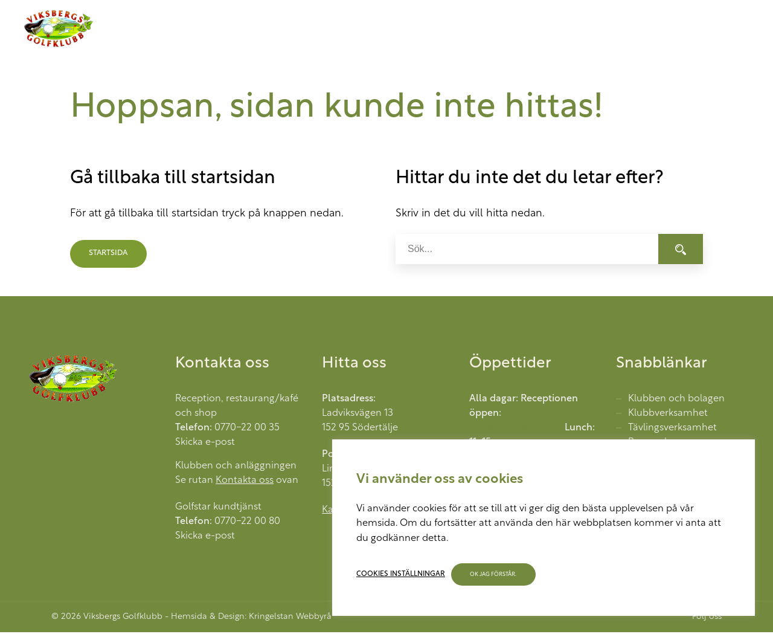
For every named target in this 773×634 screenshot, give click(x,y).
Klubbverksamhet (668, 415)
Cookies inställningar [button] (400, 574)
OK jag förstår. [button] (493, 574)
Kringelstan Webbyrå (290, 618)
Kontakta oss (245, 482)
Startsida (109, 255)
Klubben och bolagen (676, 401)
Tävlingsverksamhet (672, 430)
